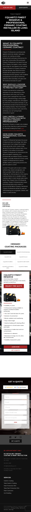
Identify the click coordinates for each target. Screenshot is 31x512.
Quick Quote (23, 7)
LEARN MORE (15, 347)
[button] (27, 2)
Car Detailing (7, 493)
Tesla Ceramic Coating (10, 483)
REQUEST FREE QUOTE (13, 286)
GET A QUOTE (15, 350)
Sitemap (11, 509)
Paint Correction (8, 490)
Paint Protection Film (10, 485)
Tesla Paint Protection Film (11, 488)
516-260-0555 (7, 7)
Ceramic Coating (8, 481)
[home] (3, 3)
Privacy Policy (15, 508)
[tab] (8, 252)
